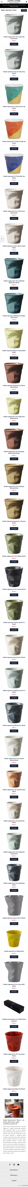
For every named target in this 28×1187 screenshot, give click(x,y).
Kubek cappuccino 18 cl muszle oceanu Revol (14, 759)
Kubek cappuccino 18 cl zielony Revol (14, 556)
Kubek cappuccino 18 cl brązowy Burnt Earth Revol (14, 452)
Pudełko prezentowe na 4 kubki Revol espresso (14, 1020)
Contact (14, 1180)
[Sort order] (25, 10)
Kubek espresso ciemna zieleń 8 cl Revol (14, 623)
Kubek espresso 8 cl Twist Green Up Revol (14, 107)
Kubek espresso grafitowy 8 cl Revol (14, 725)
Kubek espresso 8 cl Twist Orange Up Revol (14, 142)
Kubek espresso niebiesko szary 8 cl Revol (14, 691)
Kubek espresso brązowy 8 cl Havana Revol (14, 522)
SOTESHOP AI (25, 1185)
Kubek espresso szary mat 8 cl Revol (14, 918)
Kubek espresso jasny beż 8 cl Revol (14, 657)
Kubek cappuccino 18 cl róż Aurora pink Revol (14, 212)
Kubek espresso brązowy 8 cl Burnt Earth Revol (14, 386)
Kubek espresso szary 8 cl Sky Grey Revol (14, 72)
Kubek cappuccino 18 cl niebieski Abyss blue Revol (14, 281)
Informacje (14, 1175)
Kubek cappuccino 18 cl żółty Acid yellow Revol (14, 417)
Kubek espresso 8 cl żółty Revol (14, 951)
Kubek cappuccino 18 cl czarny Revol (14, 589)
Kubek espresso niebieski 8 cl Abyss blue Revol (14, 316)
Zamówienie (14, 1170)
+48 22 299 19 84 (14, 6)
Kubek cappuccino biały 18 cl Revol (14, 1089)
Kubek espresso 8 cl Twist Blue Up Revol (14, 177)
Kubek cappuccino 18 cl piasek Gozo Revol (14, 790)
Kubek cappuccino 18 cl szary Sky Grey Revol (14, 37)
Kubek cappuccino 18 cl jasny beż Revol (14, 821)
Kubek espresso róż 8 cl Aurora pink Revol (14, 247)
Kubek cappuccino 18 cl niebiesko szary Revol (14, 853)
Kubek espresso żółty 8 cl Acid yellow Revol (14, 351)
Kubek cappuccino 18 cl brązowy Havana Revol (14, 487)
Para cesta (14, 44)
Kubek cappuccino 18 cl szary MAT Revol (14, 985)
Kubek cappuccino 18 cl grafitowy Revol (13, 884)
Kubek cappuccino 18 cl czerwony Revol (14, 1055)
